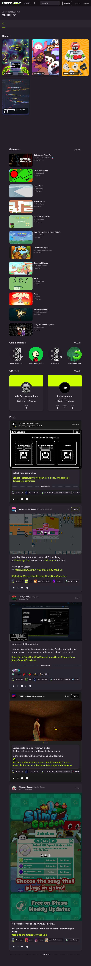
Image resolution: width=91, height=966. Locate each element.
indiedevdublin (64, 396)
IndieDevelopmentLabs (26, 396)
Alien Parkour (39, 201)
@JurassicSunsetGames (44, 509)
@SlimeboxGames (38, 787)
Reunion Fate (24, 599)
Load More (45, 954)
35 (18, 588)
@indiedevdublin (64, 399)
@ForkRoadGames (38, 696)
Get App (67, 3)
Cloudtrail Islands (41, 263)
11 (18, 778)
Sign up (86, 3)
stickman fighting (41, 170)
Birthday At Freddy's (42, 155)
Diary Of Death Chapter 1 (44, 325)
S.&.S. (36, 278)
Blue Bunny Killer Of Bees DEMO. (47, 232)
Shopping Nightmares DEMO (30, 426)
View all (77, 343)
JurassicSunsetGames (27, 509)
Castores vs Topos (41, 247)
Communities (16, 342)
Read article (45, 486)
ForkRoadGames (25, 696)
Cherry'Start (24, 597)
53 (18, 686)
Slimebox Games (25, 787)
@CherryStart (33, 597)
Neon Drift (38, 186)
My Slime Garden (25, 789)
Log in (77, 3)
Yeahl (36, 294)
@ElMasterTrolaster (32, 423)
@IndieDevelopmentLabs (26, 399)
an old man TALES (41, 309)
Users (12, 370)
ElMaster (22, 423)
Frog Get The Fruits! (42, 217)
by (43, 158)
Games (13, 149)
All (3, 23)
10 (18, 947)
